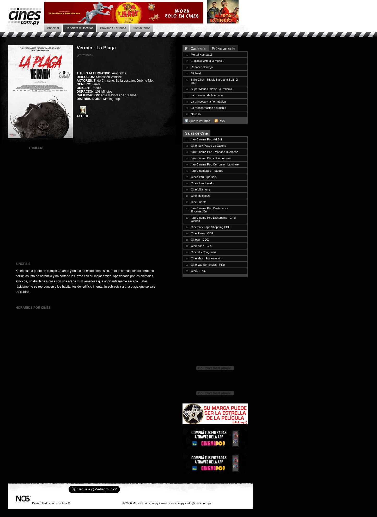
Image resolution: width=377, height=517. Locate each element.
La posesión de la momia (207, 95)
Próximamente (223, 48)
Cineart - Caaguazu (203, 252)
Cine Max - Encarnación (206, 258)
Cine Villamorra (200, 189)
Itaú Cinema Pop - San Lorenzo (211, 158)
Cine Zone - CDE (202, 245)
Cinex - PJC (198, 270)
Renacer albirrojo (202, 67)
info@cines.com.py (199, 503)
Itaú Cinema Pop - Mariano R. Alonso (214, 151)
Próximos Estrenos (113, 28)
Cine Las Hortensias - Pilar (208, 264)
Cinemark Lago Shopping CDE (210, 227)
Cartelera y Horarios (79, 28)
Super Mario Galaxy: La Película (211, 89)
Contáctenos (141, 28)
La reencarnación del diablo (208, 107)
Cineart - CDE (200, 239)
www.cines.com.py (172, 503)
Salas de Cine (196, 133)
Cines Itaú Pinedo (202, 183)
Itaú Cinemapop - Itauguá (207, 170)
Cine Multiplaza (200, 195)
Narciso (195, 114)
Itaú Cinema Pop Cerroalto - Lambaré (215, 164)
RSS (221, 121)
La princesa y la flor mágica (208, 101)
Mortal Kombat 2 (201, 54)
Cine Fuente (198, 202)
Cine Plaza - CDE (202, 233)
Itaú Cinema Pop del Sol (206, 139)
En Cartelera (195, 48)
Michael (196, 73)
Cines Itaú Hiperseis (203, 177)
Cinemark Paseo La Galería (208, 145)
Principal (53, 28)
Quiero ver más (199, 121)
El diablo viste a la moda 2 (207, 60)
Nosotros (61, 503)
